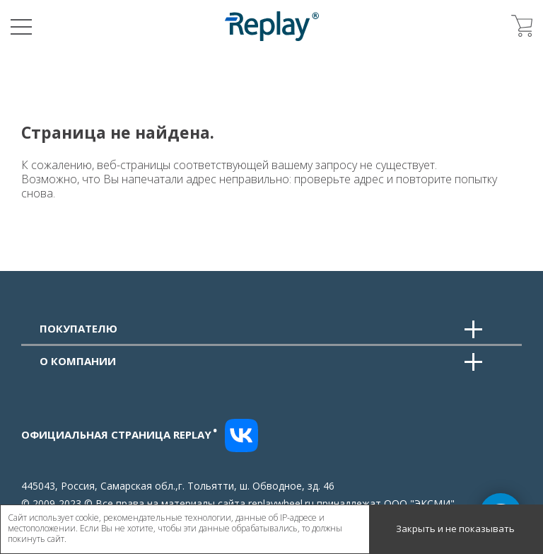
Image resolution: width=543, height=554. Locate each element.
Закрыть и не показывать (455, 528)
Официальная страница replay (119, 434)
